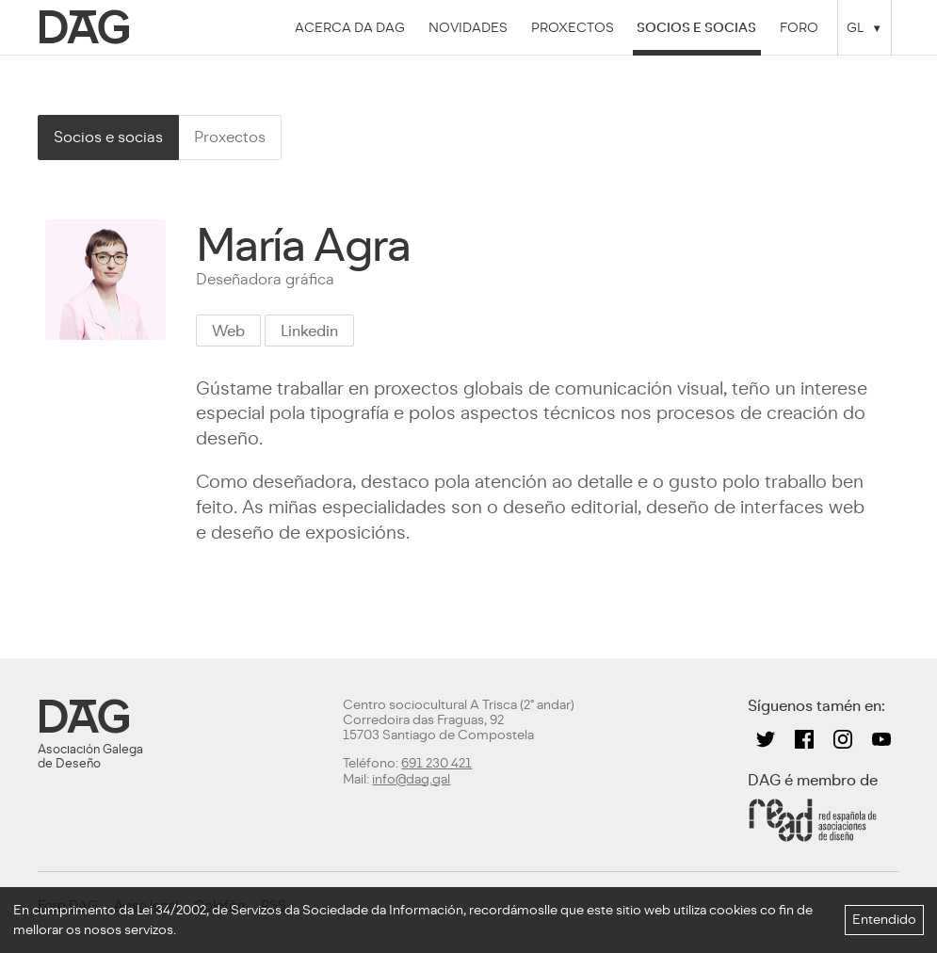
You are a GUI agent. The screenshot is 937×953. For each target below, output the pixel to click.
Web (228, 331)
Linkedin (309, 331)
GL (855, 27)
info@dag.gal (411, 779)
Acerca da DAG (350, 27)
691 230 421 (436, 763)
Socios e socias (696, 27)
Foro (799, 27)
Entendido (884, 920)
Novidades (468, 27)
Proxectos (572, 27)
